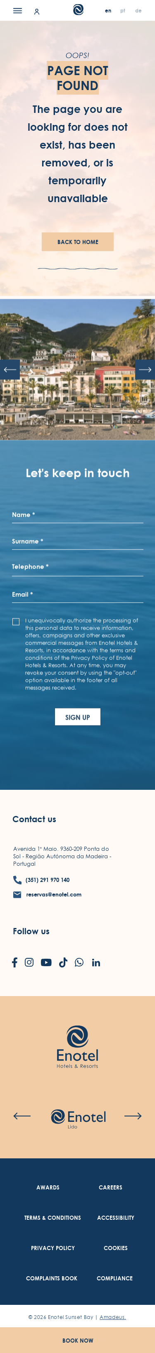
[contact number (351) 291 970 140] (41, 880)
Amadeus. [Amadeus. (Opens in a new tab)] (113, 1317)
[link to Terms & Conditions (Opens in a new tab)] (52, 1218)
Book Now (77, 1340)
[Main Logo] (77, 12)
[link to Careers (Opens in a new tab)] (110, 1187)
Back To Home (77, 242)
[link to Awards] (48, 1187)
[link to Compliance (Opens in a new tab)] (115, 1278)
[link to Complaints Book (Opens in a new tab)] (51, 1278)
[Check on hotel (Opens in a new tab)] (78, 1120)
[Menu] (17, 10)
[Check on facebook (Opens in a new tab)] (14, 963)
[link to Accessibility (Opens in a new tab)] (115, 1218)
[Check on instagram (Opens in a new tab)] (29, 963)
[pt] (123, 10)
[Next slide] (145, 393)
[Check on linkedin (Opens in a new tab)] (95, 963)
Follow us (31, 931)
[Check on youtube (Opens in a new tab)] (46, 963)
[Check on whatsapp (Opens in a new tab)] (79, 963)
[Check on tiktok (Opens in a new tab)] (63, 963)
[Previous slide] (10, 393)
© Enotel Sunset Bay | (77, 1317)
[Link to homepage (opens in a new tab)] (77, 1034)
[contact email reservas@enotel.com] (47, 894)
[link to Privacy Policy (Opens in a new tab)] (53, 1248)
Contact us (34, 819)
